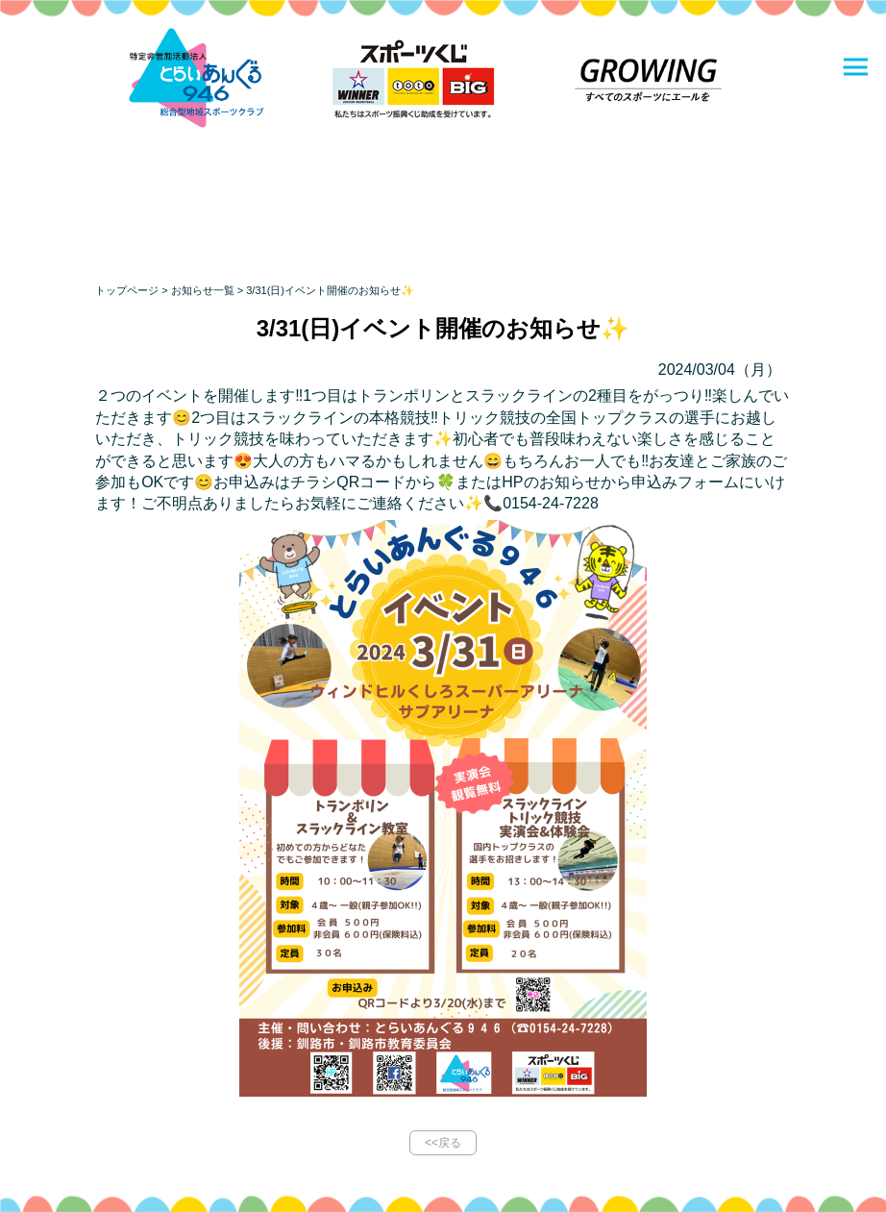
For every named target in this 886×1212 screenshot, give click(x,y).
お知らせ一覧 (202, 290)
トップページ (127, 290)
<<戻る (443, 1143)
